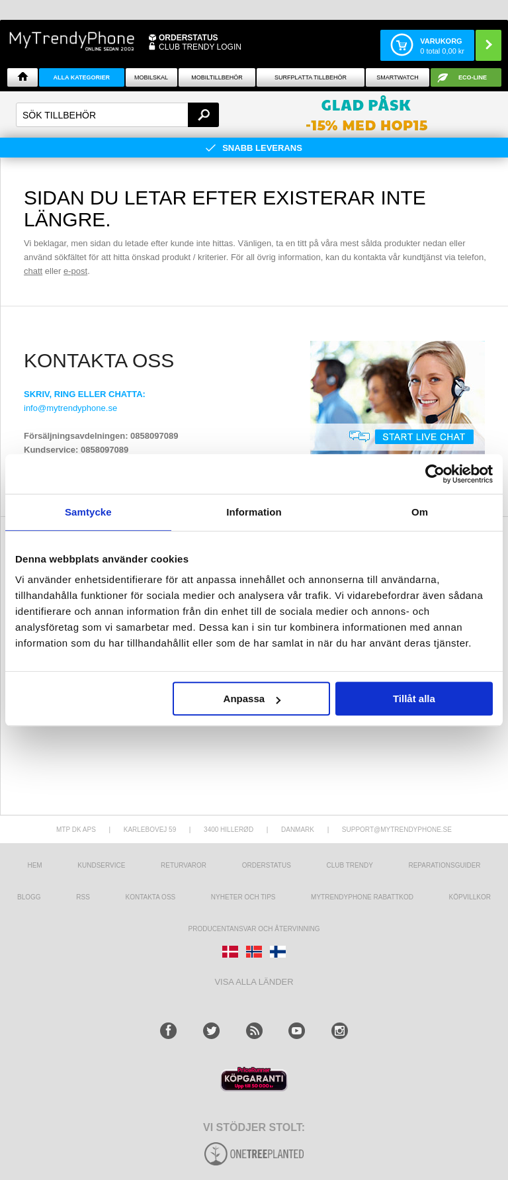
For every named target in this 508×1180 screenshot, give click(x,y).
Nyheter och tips (243, 897)
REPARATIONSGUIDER (444, 865)
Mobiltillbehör (216, 77)
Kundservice (101, 865)
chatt (33, 271)
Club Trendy (349, 865)
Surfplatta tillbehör (311, 77)
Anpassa (252, 698)
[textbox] (117, 115)
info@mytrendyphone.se (70, 408)
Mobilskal (151, 77)
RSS (83, 897)
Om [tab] (419, 512)
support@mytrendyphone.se (397, 829)
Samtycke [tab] (88, 512)
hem (34, 865)
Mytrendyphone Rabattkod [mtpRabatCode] (362, 897)
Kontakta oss (150, 897)
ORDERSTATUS (188, 37)
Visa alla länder (253, 981)
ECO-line (472, 77)
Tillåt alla (414, 698)
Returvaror (183, 865)
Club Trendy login (200, 47)
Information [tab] (254, 512)
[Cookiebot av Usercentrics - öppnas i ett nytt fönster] (435, 474)
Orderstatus (266, 865)
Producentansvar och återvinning (254, 928)
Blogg (29, 897)
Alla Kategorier (82, 77)
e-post (75, 271)
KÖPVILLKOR (470, 897)
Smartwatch (397, 77)
